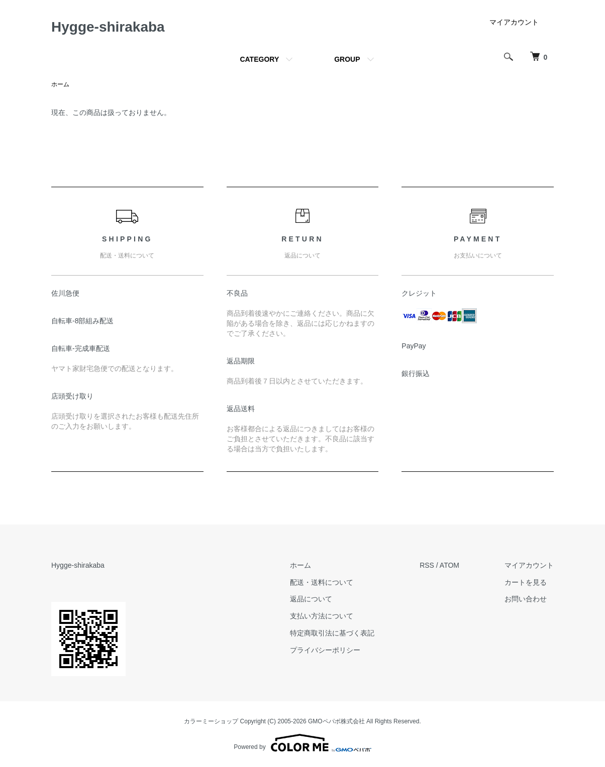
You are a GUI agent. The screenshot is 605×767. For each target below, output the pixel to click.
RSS (427, 565)
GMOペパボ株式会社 (336, 721)
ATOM (449, 565)
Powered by (302, 743)
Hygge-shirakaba (108, 27)
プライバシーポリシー (325, 650)
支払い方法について (321, 616)
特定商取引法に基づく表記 (332, 633)
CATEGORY (259, 59)
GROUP (347, 59)
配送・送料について (321, 582)
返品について (311, 599)
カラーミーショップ (211, 721)
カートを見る (526, 582)
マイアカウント (514, 22)
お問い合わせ (526, 599)
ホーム (60, 84)
